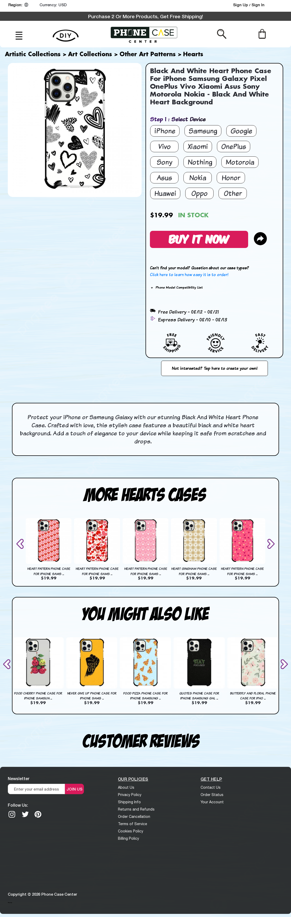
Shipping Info (129, 802)
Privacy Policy (129, 795)
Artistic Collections (33, 55)
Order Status (212, 795)
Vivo (164, 146)
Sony (164, 162)
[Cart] (262, 33)
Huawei (165, 193)
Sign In (258, 4)
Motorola (240, 162)
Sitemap (10, 902)
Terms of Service (132, 824)
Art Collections (90, 55)
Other (233, 193)
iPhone (164, 130)
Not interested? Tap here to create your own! (214, 368)
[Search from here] (221, 33)
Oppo (199, 193)
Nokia (197, 177)
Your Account (212, 802)
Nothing (200, 162)
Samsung (203, 130)
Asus (164, 177)
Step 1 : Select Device (178, 119)
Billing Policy (128, 838)
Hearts (193, 55)
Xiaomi (198, 146)
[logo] (144, 34)
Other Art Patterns (148, 55)
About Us (126, 787)
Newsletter (18, 778)
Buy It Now (199, 238)
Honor (231, 177)
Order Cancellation (134, 816)
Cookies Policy (130, 831)
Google (241, 130)
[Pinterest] (38, 814)
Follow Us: (18, 805)
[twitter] (25, 814)
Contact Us (211, 787)
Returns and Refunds (136, 809)
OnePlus (233, 146)
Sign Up (241, 4)
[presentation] (21, 544)
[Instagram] (12, 814)
